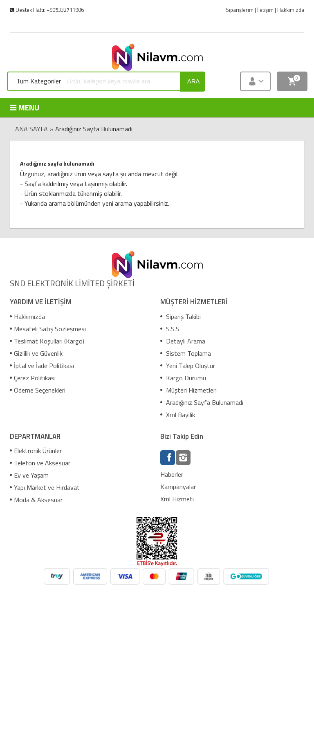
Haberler (171, 474)
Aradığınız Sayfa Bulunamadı (201, 402)
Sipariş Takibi (180, 316)
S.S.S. (170, 329)
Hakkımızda (27, 316)
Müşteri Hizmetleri (188, 390)
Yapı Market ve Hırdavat (45, 487)
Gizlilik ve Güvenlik (36, 353)
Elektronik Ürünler (36, 451)
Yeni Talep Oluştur (187, 365)
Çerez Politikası (33, 378)
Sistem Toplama (185, 353)
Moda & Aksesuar (36, 500)
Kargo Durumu (183, 378)
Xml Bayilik (177, 415)
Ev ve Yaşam (29, 475)
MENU (24, 107)
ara (193, 81)
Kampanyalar (178, 487)
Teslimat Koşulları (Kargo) (47, 341)
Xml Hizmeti (177, 499)
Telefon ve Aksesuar (40, 463)
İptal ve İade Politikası (42, 365)
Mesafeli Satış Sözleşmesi (48, 329)
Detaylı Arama (182, 341)
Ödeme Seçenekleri (37, 390)
